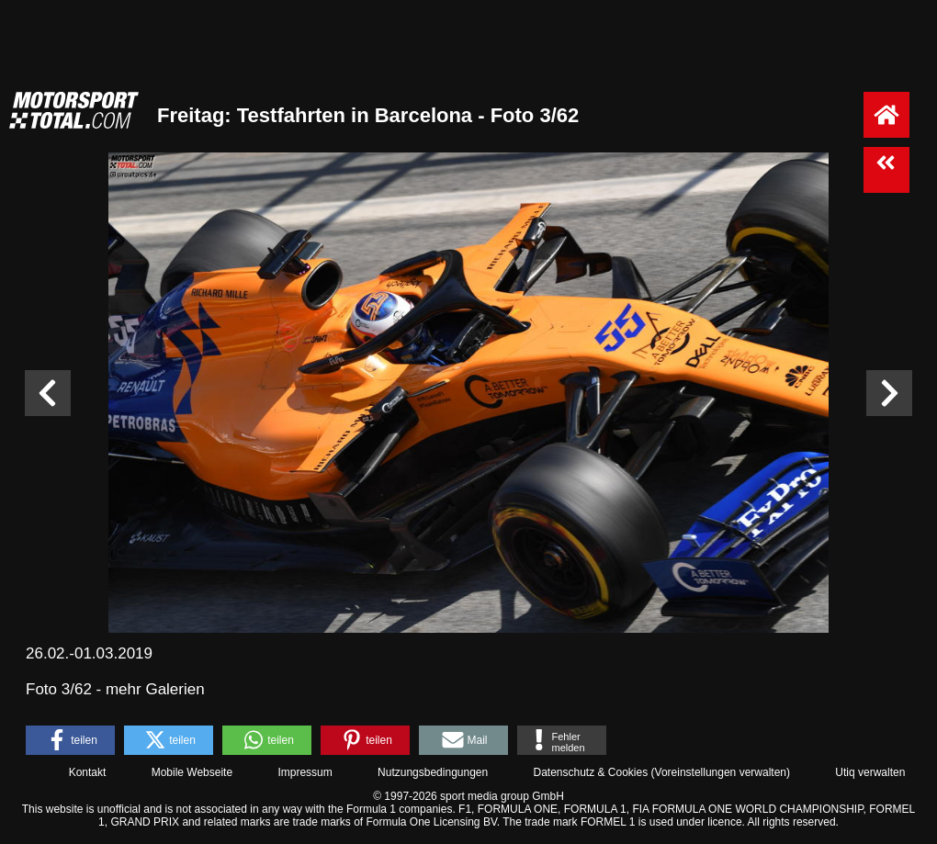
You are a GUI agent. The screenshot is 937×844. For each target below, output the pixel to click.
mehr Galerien (155, 689)
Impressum (304, 772)
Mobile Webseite (192, 772)
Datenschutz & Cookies (590, 772)
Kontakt (88, 772)
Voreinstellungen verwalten (720, 772)
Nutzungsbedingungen (433, 772)
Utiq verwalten (870, 772)
